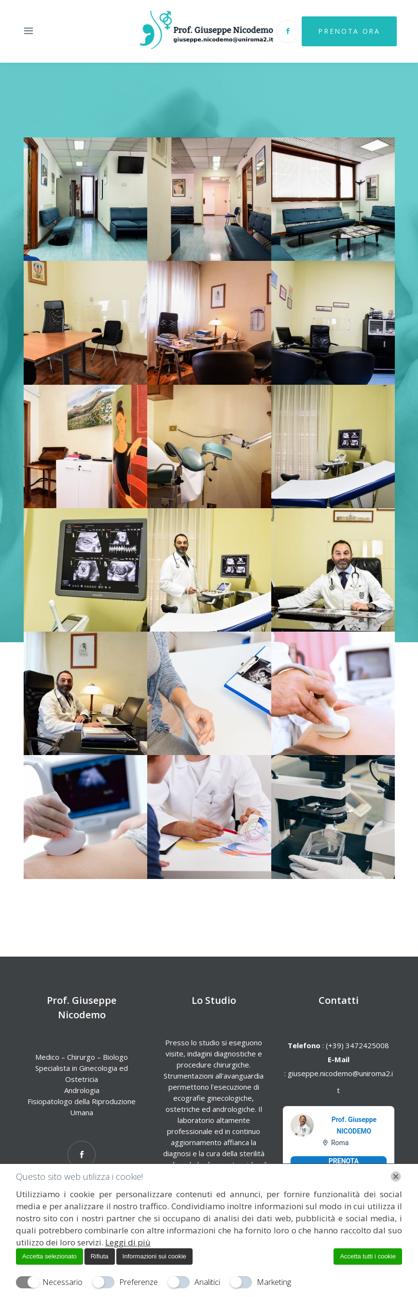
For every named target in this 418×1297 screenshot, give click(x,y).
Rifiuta (100, 1256)
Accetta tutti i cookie (368, 1256)
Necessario (62, 1282)
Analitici (207, 1282)
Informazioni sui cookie (154, 1256)
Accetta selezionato (49, 1256)
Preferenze (138, 1282)
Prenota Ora (349, 31)
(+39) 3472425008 (356, 1045)
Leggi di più (128, 1242)
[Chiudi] (396, 1176)
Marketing (274, 1282)
